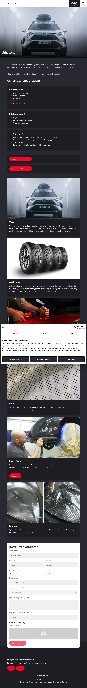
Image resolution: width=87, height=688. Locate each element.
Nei (20, 668)
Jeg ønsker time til (16, 588)
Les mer (15, 476)
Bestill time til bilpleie (20, 169)
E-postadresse (14, 578)
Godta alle (71, 359)
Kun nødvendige (16, 359)
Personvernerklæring (43, 679)
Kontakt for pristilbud (20, 159)
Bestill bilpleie (17, 643)
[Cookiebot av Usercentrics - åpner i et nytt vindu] (76, 327)
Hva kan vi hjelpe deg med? (19, 597)
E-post (15, 573)
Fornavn (12, 560)
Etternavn (47, 560)
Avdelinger (13, 550)
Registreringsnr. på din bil (19, 612)
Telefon (50, 573)
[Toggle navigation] (83, 3)
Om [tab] (72, 333)
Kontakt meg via (15, 570)
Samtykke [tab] (15, 333)
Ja (11, 668)
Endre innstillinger (43, 359)
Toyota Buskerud (9, 3)
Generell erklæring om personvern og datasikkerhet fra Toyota (43, 682)
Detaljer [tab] (43, 333)
